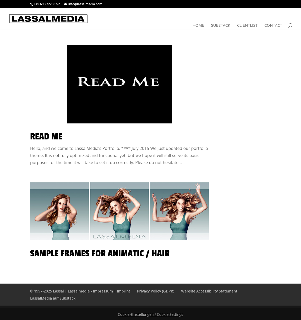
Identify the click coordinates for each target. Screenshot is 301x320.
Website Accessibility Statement (209, 291)
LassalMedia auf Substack (52, 298)
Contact (273, 25)
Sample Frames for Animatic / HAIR (99, 253)
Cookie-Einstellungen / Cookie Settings (150, 314)
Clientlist (247, 25)
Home (198, 25)
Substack (220, 25)
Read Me (46, 136)
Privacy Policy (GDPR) (155, 291)
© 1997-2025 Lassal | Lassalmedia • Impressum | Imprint (80, 291)
